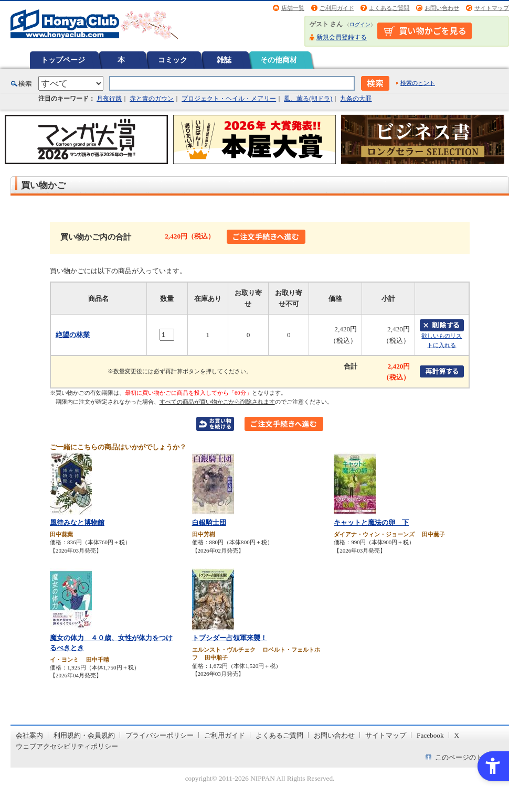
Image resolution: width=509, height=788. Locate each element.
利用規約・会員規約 (84, 735)
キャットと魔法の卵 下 (371, 522)
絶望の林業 (73, 335)
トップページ (63, 60)
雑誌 (224, 60)
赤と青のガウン (152, 98)
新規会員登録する (341, 37)
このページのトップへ (469, 757)
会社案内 (29, 735)
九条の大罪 (356, 98)
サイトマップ (491, 8)
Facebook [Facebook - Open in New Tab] (430, 735)
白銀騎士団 (209, 522)
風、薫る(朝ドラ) (308, 98)
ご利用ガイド (337, 8)
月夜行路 (109, 98)
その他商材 (278, 60)
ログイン (359, 24)
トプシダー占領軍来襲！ (229, 638)
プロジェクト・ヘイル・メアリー (229, 98)
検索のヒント (417, 83)
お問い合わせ (442, 8)
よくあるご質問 (389, 8)
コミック (172, 60)
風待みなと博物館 (77, 522)
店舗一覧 (292, 8)
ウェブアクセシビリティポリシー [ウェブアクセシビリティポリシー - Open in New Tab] (67, 746)
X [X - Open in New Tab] (457, 735)
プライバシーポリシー (159, 735)
